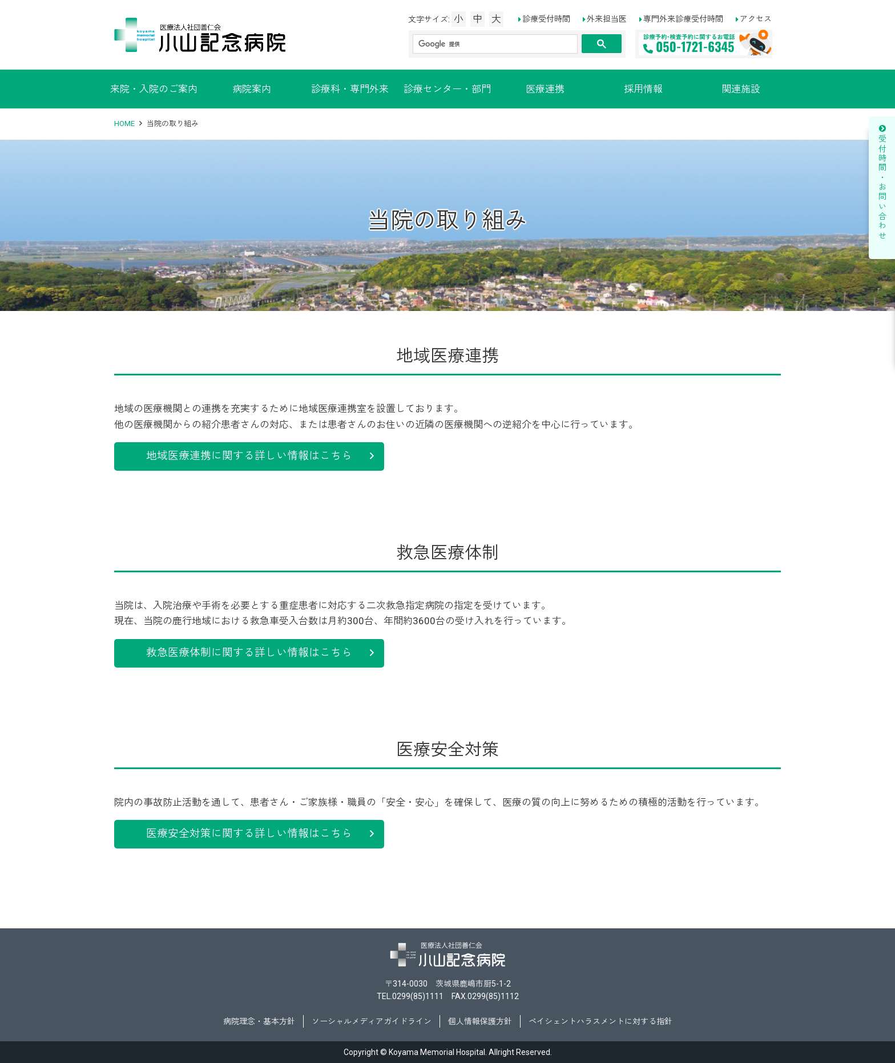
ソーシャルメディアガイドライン (372, 1021)
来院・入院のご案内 (153, 89)
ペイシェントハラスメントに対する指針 (600, 1021)
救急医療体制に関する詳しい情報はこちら (249, 652)
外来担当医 (607, 18)
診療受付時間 (546, 18)
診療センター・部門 (447, 89)
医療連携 (545, 89)
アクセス (756, 18)
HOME (124, 123)
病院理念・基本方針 (259, 1021)
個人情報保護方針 (480, 1021)
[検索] (494, 44)
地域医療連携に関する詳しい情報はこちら (249, 456)
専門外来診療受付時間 (683, 18)
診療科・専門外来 (350, 89)
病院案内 (251, 89)
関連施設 (740, 89)
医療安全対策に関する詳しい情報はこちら (249, 833)
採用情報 (643, 89)
